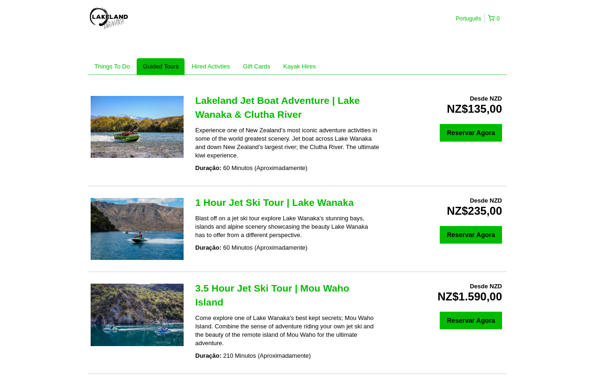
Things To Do (112, 66)
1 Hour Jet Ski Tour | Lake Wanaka (274, 202)
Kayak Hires (299, 66)
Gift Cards (257, 66)
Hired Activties (211, 66)
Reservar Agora (471, 132)
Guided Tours (160, 66)
